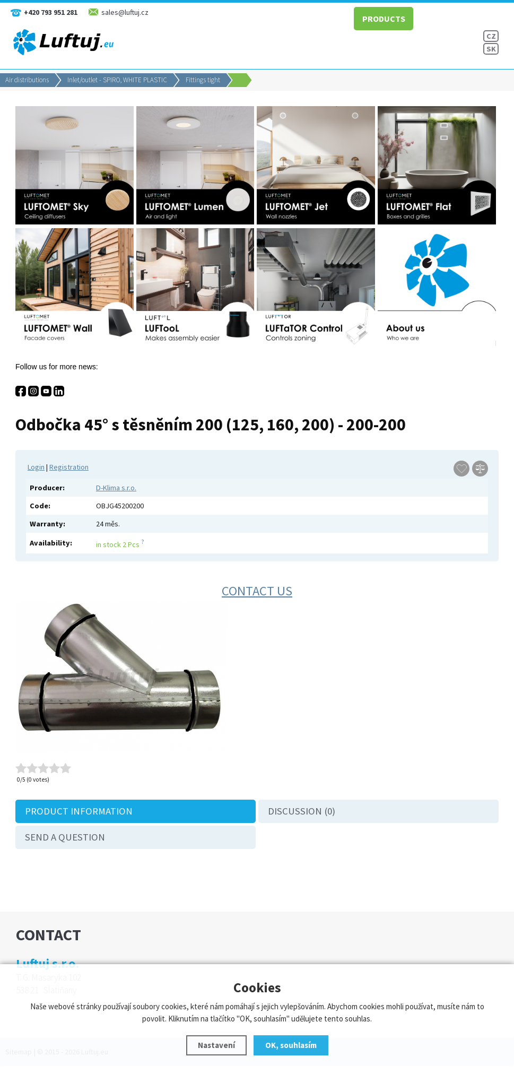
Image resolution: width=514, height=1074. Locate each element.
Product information (79, 811)
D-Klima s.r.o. (116, 487)
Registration (69, 467)
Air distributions (27, 79)
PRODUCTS (383, 18)
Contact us (257, 591)
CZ (491, 36)
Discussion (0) (301, 811)
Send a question (65, 837)
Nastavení (216, 1045)
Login (36, 467)
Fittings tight (203, 79)
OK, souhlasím (291, 1045)
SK (491, 49)
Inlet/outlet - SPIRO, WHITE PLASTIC (117, 79)
